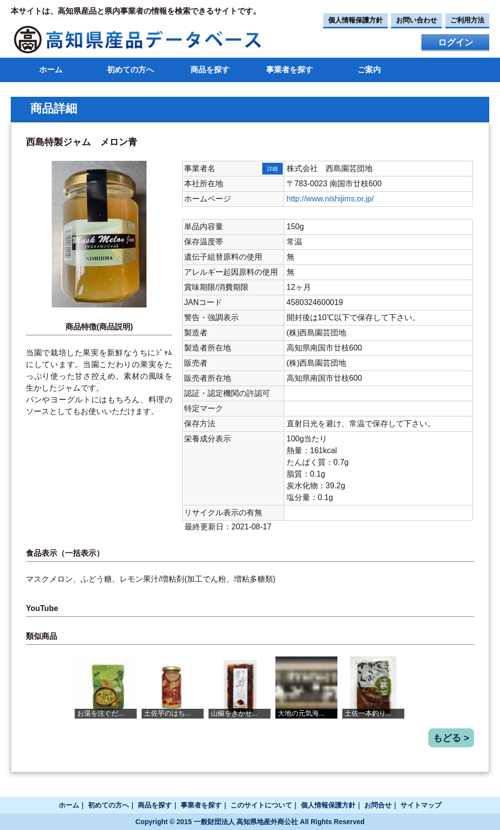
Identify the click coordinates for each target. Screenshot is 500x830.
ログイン (455, 42)
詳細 (272, 169)
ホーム (50, 70)
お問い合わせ (416, 20)
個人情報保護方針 (355, 20)
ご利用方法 (467, 20)
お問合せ (378, 805)
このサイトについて (261, 805)
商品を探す (209, 70)
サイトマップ (420, 805)
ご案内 (369, 70)
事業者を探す (289, 70)
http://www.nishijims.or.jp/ (330, 199)
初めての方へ (130, 70)
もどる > (451, 738)
